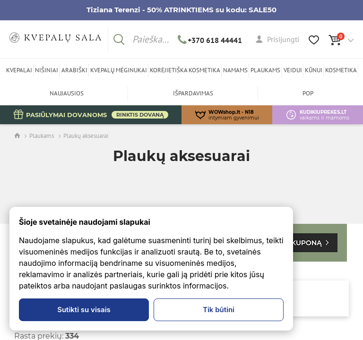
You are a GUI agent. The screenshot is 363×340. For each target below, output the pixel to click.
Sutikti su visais (84, 309)
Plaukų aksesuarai (85, 136)
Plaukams (41, 136)
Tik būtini (218, 309)
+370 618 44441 (210, 40)
